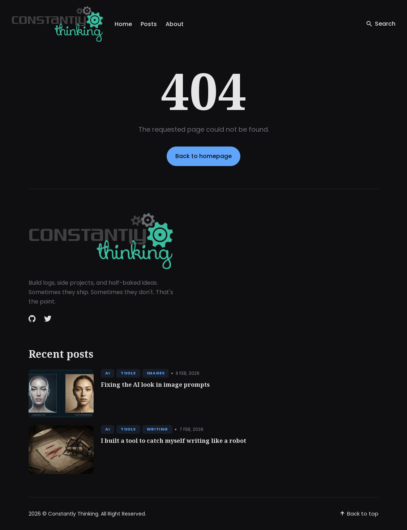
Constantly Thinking (73, 513)
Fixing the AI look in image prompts (155, 385)
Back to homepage (203, 156)
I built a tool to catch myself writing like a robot (173, 441)
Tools (128, 373)
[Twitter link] (48, 318)
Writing (157, 429)
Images (155, 373)
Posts (149, 24)
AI (107, 373)
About (175, 24)
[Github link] (33, 318)
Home (123, 24)
